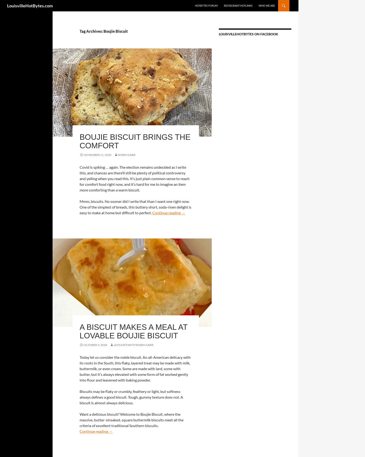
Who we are (267, 5)
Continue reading (168, 212)
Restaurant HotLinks (238, 5)
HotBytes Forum (206, 5)
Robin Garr (126, 155)
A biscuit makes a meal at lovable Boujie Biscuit (133, 331)
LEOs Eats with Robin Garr (133, 345)
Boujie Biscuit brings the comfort (135, 141)
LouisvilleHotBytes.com (30, 5)
